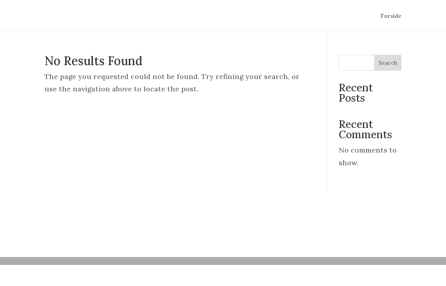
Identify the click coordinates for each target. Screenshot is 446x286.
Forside (391, 16)
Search (387, 62)
